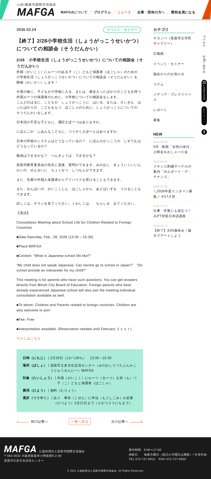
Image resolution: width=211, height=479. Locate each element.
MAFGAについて (74, 12)
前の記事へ (39, 421)
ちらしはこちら (28, 338)
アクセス (204, 41)
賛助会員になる (183, 12)
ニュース (124, 12)
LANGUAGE (204, 92)
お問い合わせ (204, 64)
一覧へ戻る (79, 421)
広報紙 (158, 53)
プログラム (102, 12)
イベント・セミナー (122, 29)
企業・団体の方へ (151, 12)
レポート (160, 110)
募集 (156, 120)
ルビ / (204, 115)
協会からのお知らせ (168, 74)
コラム (158, 84)
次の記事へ (120, 421)
